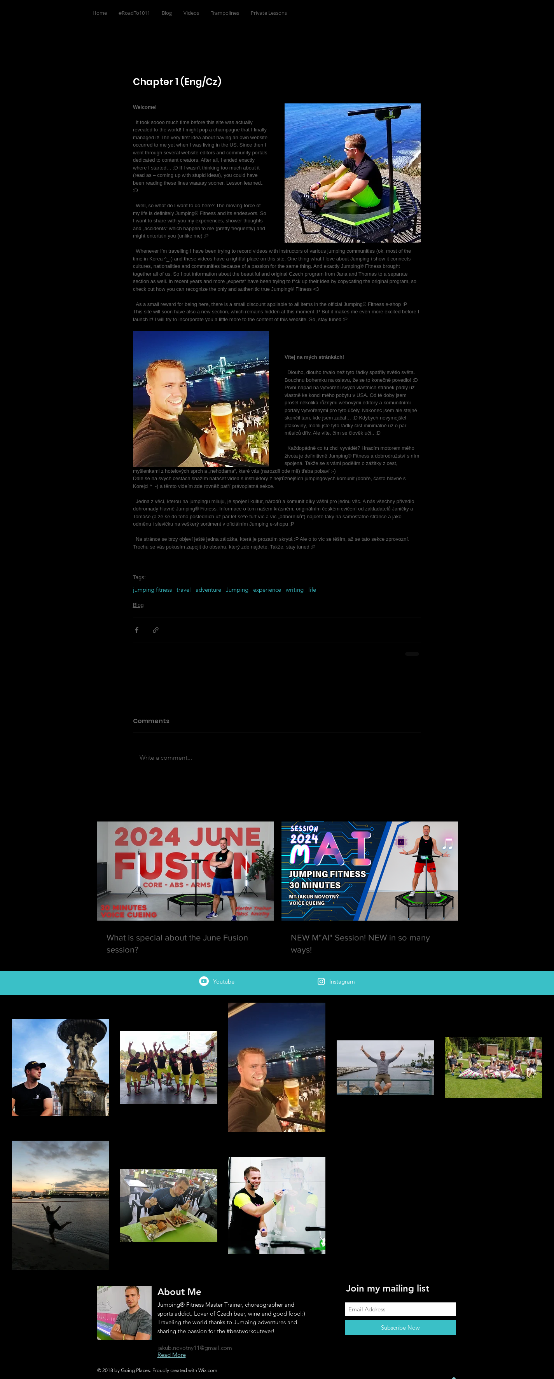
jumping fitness (152, 589)
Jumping (237, 589)
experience (267, 589)
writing (295, 589)
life (312, 589)
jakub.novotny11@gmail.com (194, 1347)
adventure (208, 589)
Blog (138, 605)
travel (184, 589)
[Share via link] (155, 630)
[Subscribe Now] (400, 1327)
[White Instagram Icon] (321, 981)
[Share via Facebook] (136, 630)
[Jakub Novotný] (204, 981)
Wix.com (207, 1370)
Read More (171, 1354)
